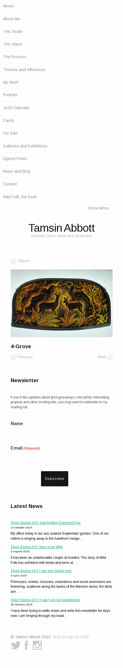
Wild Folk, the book (20, 197)
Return (23, 261)
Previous (25, 357)
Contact (10, 184)
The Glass (12, 44)
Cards (8, 120)
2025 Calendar (16, 108)
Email (25, 448)
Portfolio (10, 95)
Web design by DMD (71, 637)
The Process (14, 56)
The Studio (13, 31)
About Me (11, 19)
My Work (11, 82)
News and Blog (16, 171)
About (8, 6)
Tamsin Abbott (61, 228)
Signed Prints (15, 158)
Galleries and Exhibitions (25, 146)
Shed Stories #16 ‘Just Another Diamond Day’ (46, 523)
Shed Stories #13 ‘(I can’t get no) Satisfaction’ (46, 600)
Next (102, 357)
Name (17, 423)
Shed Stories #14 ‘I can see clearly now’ (41, 571)
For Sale (10, 133)
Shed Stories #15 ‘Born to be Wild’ (37, 547)
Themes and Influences (24, 69)
